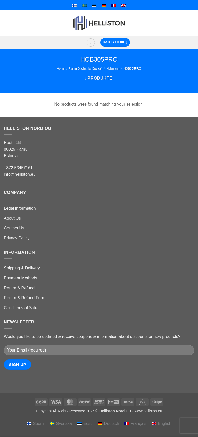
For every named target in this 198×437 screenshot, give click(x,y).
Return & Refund (19, 288)
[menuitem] (74, 5)
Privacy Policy (17, 238)
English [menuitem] (164, 423)
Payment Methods (20, 278)
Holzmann (112, 68)
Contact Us (14, 228)
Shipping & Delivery (22, 268)
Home (61, 68)
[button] (74, 42)
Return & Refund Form (24, 298)
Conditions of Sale (20, 308)
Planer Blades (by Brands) (86, 68)
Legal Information (20, 208)
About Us (12, 218)
